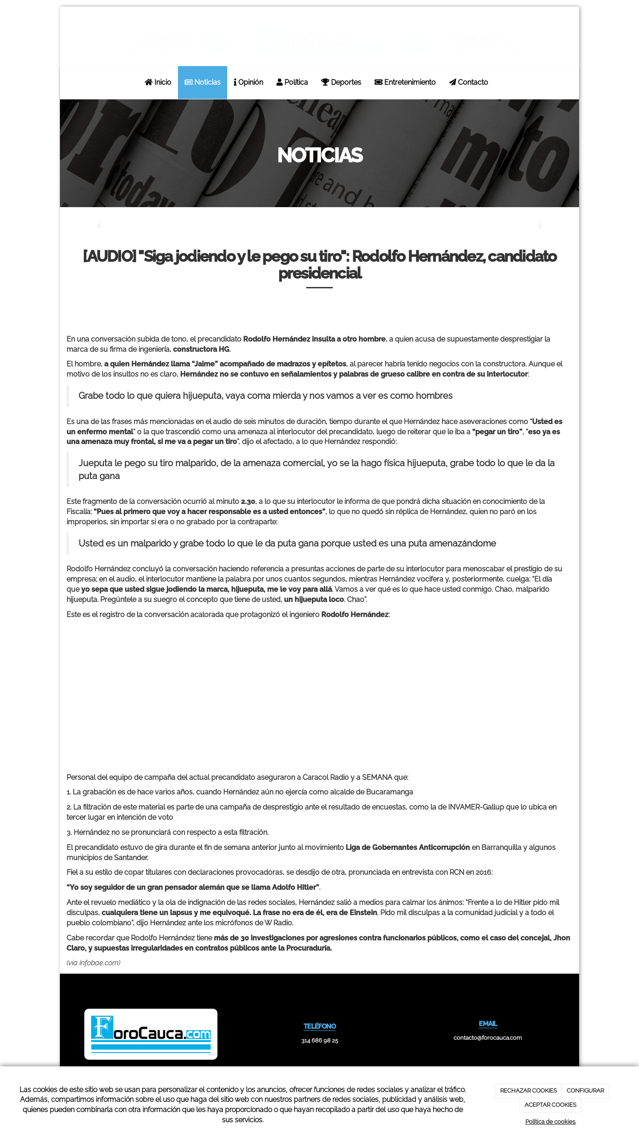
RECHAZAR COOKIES (528, 1090)
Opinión (248, 82)
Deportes (341, 82)
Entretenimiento (405, 82)
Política (292, 82)
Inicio (158, 82)
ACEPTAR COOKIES (550, 1104)
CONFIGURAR (585, 1090)
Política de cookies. (550, 1121)
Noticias (203, 82)
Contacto (468, 82)
